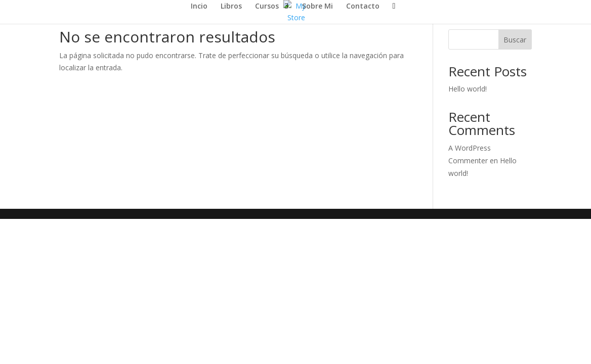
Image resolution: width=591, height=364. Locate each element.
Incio (199, 7)
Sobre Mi (317, 7)
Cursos (267, 7)
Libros (231, 7)
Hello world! (467, 89)
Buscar (514, 39)
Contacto (362, 7)
